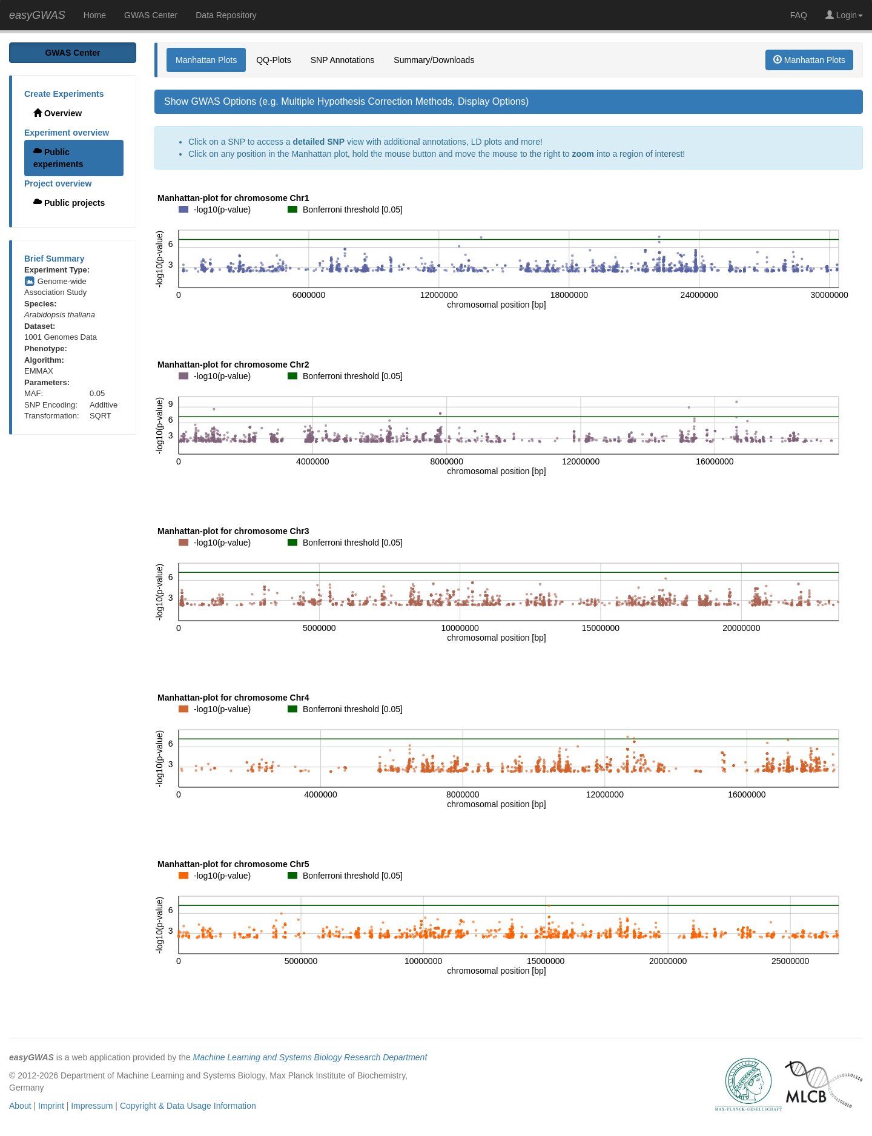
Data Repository (226, 15)
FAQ (798, 15)
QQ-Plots (273, 60)
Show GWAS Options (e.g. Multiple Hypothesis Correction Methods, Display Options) (346, 101)
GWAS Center (150, 15)
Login (844, 15)
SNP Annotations (343, 60)
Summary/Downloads (434, 60)
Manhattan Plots (206, 60)
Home (95, 15)
